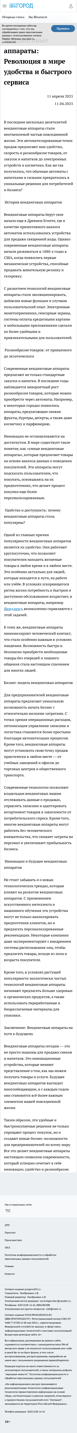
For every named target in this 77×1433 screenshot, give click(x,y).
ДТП (7, 1225)
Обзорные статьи (13, 17)
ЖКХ (7, 1247)
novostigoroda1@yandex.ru (55, 1300)
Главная (9, 1266)
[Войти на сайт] (71, 6)
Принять (63, 28)
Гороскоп (10, 1232)
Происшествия (13, 1240)
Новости (10, 1273)
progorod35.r (32, 1289)
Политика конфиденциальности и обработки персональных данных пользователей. (30, 1256)
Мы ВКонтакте (38, 17)
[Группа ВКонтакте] (8, 1211)
